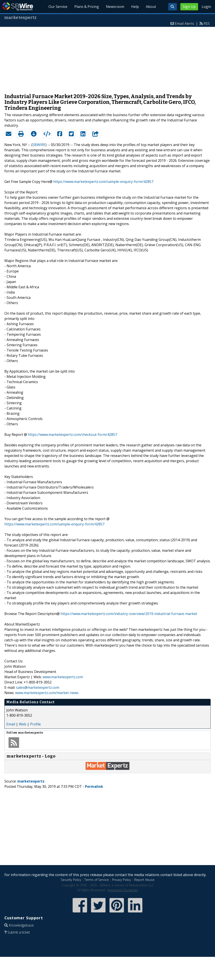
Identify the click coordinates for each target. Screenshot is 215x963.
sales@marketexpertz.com (37, 687)
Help (135, 6)
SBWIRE (38, 144)
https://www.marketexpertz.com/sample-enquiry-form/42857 (103, 181)
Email (10, 724)
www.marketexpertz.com (63, 676)
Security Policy (71, 880)
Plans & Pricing (86, 6)
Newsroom (115, 6)
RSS (207, 23)
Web (22, 724)
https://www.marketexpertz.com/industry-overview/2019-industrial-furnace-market (129, 613)
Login (206, 6)
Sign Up (189, 6)
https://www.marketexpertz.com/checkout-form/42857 (72, 434)
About (151, 6)
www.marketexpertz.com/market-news (47, 692)
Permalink (94, 786)
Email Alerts (184, 23)
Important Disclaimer (123, 890)
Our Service (57, 6)
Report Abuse (144, 880)
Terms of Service (96, 880)
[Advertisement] (108, 58)
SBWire (17, 6)
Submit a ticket (18, 932)
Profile (35, 724)
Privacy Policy (121, 880)
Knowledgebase (21, 925)
